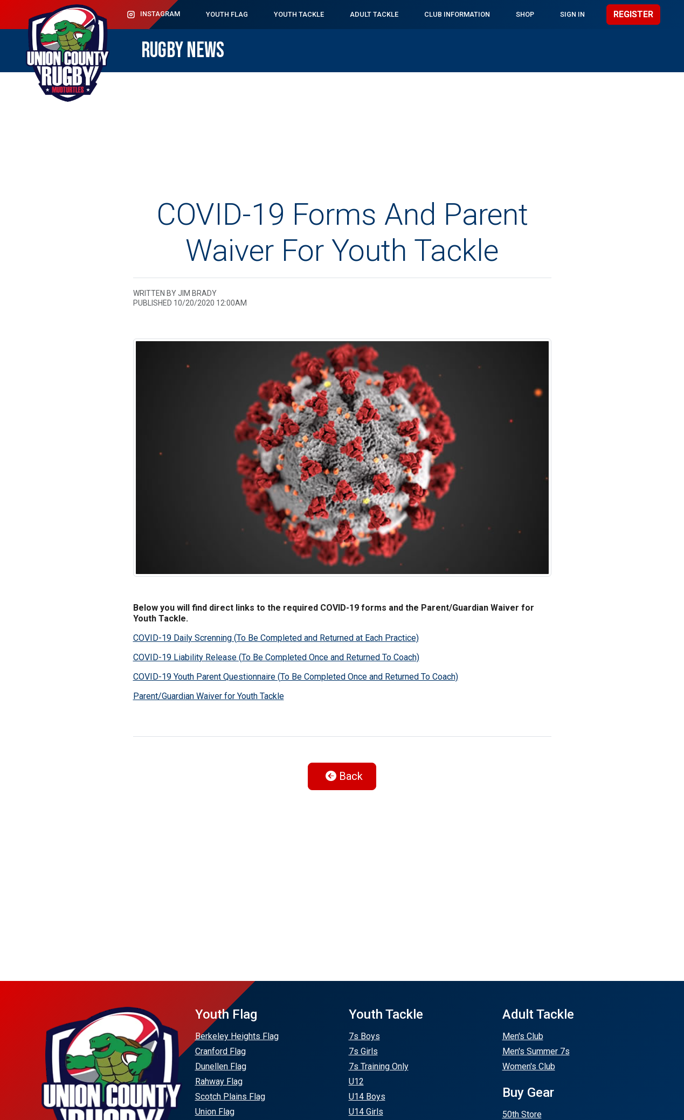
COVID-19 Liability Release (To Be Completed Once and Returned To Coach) (276, 657)
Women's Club (528, 1066)
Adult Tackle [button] (374, 14)
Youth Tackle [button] (299, 14)
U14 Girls (366, 1112)
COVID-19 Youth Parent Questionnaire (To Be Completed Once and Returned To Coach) (295, 677)
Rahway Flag (219, 1081)
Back (344, 776)
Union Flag (214, 1112)
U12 (356, 1081)
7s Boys (364, 1036)
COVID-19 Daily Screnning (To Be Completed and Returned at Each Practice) (276, 638)
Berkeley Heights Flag (237, 1036)
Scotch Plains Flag (230, 1096)
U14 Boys (367, 1096)
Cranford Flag (220, 1051)
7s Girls (363, 1051)
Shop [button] (525, 14)
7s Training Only (379, 1066)
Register (633, 14)
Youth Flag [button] (227, 14)
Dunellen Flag (220, 1066)
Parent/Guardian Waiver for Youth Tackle (208, 696)
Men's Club (522, 1036)
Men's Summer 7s (536, 1051)
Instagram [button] (153, 14)
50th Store (522, 1114)
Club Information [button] (457, 14)
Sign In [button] (572, 14)
